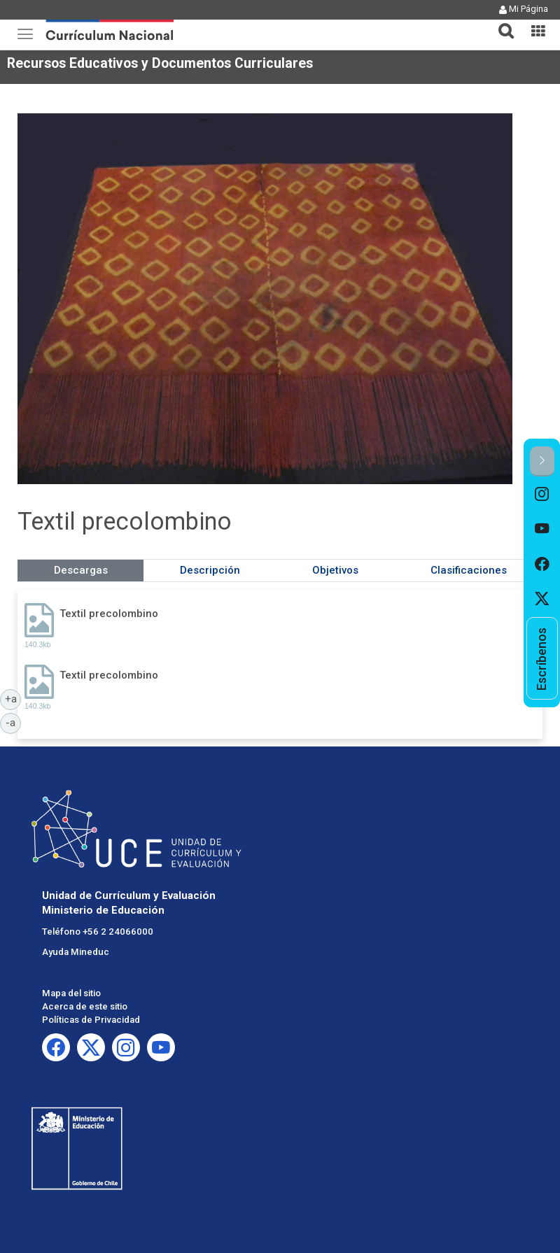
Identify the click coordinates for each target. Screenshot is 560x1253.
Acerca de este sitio (84, 1006)
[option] (542, 493)
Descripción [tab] (210, 570)
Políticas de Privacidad (91, 1019)
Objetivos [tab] (335, 570)
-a (13, 722)
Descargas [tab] (81, 570)
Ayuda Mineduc (75, 952)
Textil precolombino (108, 613)
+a (13, 698)
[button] (500, 22)
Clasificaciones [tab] (468, 570)
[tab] (500, 22)
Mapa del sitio (71, 993)
